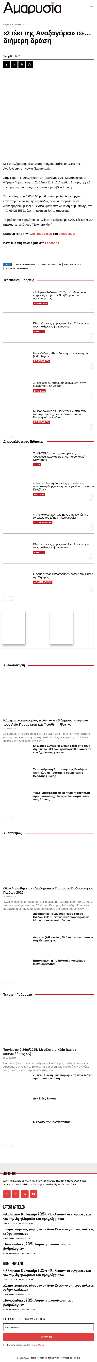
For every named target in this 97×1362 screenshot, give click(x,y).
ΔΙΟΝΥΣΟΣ (39, 331)
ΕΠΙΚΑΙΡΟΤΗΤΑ (41, 361)
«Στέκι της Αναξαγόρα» (24, 264)
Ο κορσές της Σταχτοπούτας (51, 1121)
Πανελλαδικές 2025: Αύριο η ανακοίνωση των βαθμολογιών (61, 355)
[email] (48, 1327)
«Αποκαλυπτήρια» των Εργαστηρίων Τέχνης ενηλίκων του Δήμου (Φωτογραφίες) (60, 516)
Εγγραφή (48, 1336)
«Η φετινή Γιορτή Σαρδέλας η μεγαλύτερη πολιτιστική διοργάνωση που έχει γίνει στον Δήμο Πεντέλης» (63, 486)
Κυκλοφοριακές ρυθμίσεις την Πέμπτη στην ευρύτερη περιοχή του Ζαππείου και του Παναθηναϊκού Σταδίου (59, 414)
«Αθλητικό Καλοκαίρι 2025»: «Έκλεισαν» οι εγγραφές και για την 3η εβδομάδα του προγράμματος (59, 295)
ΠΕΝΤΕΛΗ (39, 494)
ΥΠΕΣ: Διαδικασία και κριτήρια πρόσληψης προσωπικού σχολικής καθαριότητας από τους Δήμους (61, 795)
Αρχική (6, 24)
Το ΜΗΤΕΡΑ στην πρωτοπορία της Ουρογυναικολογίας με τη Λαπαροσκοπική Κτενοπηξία (59, 456)
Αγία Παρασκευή (40, 233)
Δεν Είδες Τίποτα (44, 1098)
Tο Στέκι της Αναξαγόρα (49, 264)
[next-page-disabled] (11, 984)
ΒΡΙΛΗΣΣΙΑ (39, 391)
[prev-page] (5, 437)
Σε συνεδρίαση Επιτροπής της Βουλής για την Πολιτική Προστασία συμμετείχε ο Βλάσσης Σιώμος (61, 772)
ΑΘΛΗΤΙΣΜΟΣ (40, 303)
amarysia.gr (67, 233)
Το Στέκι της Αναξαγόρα (16, 268)
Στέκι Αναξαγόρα (72, 264)
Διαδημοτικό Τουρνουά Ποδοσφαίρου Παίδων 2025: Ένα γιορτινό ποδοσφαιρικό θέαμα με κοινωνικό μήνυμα (61, 917)
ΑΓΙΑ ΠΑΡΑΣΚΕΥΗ (42, 523)
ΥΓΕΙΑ (37, 465)
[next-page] (11, 437)
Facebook (52, 243)
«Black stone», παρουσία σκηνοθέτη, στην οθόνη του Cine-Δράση (59, 384)
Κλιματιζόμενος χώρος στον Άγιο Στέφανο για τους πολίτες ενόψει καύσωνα (61, 325)
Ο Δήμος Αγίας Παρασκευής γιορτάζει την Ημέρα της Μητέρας (63, 575)
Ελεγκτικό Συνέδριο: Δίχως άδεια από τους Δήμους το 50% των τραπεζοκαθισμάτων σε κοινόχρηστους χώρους (62, 749)
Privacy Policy (37, 1344)
